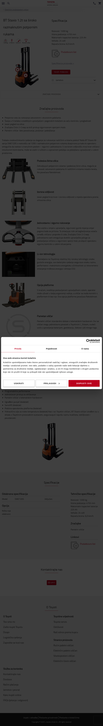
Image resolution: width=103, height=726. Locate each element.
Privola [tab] (17, 348)
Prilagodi (52, 383)
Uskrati (19, 383)
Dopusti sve (84, 383)
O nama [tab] (85, 348)
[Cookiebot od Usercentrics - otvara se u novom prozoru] (88, 341)
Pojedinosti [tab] (51, 348)
